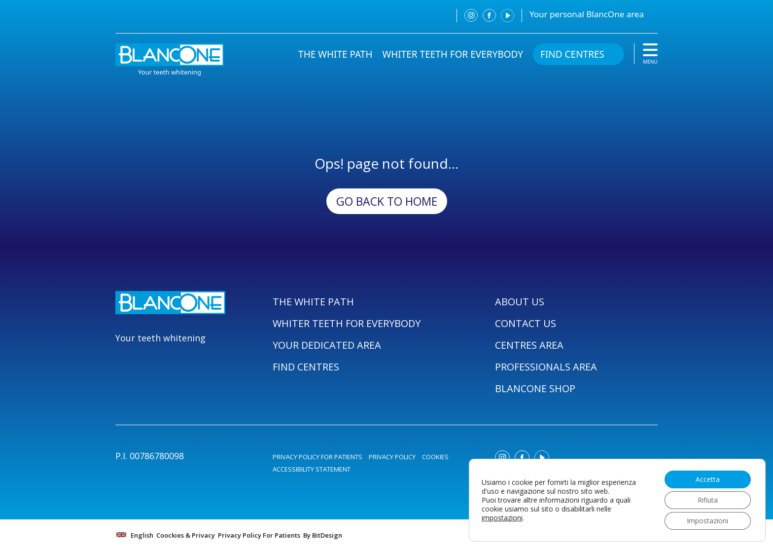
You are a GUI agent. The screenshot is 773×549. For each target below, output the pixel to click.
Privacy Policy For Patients (259, 535)
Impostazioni (707, 520)
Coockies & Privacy (185, 535)
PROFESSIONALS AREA (546, 366)
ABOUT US (519, 301)
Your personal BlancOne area (586, 14)
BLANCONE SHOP (535, 388)
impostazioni (502, 517)
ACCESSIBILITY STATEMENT (312, 469)
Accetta (708, 479)
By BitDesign (322, 535)
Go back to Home (386, 201)
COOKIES (435, 456)
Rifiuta (708, 500)
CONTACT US (525, 323)
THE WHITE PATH (335, 54)
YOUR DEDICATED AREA (327, 345)
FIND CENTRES (572, 54)
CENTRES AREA (529, 345)
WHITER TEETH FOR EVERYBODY (453, 54)
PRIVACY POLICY (392, 456)
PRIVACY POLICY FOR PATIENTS (317, 456)
